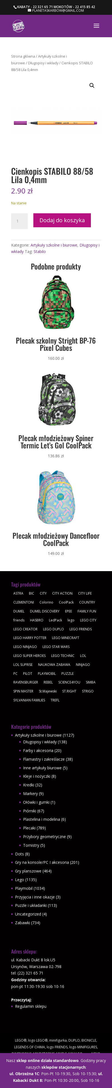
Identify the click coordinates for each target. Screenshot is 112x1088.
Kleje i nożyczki (36, 776)
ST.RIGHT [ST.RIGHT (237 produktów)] (69, 691)
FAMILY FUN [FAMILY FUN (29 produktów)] (87, 611)
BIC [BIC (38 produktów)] (31, 593)
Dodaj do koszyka (62, 220)
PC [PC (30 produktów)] (15, 673)
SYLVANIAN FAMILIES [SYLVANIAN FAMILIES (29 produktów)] (29, 700)
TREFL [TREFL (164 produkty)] (55, 700)
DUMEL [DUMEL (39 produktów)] (18, 611)
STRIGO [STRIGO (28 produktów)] (88, 691)
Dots (19, 854)
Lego (19, 879)
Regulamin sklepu (30, 1006)
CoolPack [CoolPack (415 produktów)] (66, 602)
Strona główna (23, 56)
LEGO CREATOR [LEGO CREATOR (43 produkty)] (25, 629)
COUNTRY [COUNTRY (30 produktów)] (87, 602)
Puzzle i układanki (31, 905)
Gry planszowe (28, 871)
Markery (30, 793)
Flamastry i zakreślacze (44, 759)
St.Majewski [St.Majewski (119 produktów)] (48, 691)
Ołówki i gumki (36, 802)
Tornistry (31, 845)
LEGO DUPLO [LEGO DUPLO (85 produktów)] (53, 629)
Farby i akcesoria (38, 750)
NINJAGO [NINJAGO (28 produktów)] (83, 664)
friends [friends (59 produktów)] (18, 620)
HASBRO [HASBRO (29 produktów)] (36, 620)
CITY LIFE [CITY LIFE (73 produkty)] (85, 593)
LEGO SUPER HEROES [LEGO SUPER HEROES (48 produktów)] (29, 655)
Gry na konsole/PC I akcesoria (42, 862)
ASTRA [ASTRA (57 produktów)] (18, 593)
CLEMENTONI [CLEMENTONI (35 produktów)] (23, 602)
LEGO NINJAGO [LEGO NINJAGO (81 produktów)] (25, 646)
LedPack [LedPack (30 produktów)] (55, 620)
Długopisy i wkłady (43, 62)
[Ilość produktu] (19, 221)
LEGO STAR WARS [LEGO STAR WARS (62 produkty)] (56, 646)
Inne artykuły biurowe (42, 767)
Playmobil (24, 888)
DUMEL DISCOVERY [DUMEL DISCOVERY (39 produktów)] (44, 611)
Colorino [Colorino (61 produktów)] (46, 602)
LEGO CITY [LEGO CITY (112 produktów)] (88, 620)
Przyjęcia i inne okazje (35, 897)
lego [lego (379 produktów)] (71, 620)
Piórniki (29, 810)
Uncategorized (28, 914)
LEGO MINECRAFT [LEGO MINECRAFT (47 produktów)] (65, 637)
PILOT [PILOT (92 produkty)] (27, 673)
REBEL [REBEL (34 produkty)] (48, 682)
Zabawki (22, 922)
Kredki (28, 784)
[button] (92, 86)
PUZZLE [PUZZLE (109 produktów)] (67, 673)
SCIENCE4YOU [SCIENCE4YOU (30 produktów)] (69, 682)
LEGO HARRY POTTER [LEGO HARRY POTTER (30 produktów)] (29, 637)
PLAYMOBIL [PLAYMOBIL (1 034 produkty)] (47, 673)
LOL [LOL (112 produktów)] (83, 655)
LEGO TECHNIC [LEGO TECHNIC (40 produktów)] (62, 655)
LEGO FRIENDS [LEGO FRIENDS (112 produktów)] (80, 629)
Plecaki (29, 828)
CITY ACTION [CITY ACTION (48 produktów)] (62, 593)
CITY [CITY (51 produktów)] (43, 593)
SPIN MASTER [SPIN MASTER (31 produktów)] (23, 691)
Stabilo (40, 251)
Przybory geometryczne (44, 836)
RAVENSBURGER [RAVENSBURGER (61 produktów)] (25, 682)
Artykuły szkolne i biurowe (54, 245)
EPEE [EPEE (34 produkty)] (68, 611)
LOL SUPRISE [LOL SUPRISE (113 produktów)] (23, 664)
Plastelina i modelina (41, 819)
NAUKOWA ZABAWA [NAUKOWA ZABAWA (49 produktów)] (54, 664)
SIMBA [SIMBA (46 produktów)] (91, 682)
